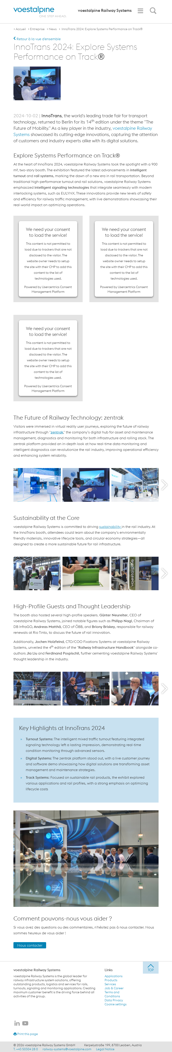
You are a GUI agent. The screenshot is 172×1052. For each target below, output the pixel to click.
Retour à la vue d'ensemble (37, 39)
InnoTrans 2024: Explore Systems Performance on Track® (101, 29)
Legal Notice (105, 1048)
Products (111, 979)
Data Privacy (114, 1000)
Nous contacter (29, 944)
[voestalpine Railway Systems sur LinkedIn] (17, 1023)
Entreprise (37, 29)
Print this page (25, 1033)
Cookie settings (116, 1004)
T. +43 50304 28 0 (25, 1048)
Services (110, 983)
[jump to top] (151, 967)
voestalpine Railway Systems (36, 969)
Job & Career (114, 987)
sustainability (110, 526)
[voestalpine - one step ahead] (40, 12)
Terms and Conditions (112, 993)
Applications (114, 975)
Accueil (21, 29)
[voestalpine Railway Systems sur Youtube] (25, 1023)
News (53, 29)
